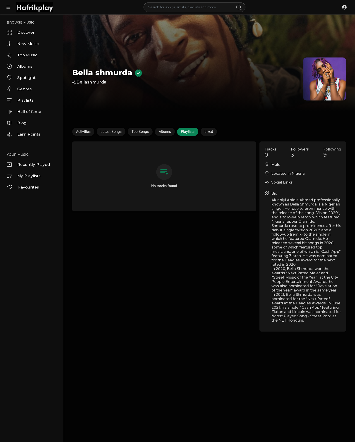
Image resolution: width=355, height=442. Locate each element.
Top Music (22, 55)
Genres (19, 88)
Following (332, 152)
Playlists (20, 100)
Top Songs (140, 131)
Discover (21, 32)
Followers (300, 152)
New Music (23, 43)
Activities (83, 131)
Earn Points (23, 134)
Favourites (23, 187)
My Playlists (24, 175)
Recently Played (28, 164)
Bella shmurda (107, 72)
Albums (19, 66)
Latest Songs (111, 131)
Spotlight (21, 77)
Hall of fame (24, 111)
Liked (208, 131)
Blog (16, 122)
